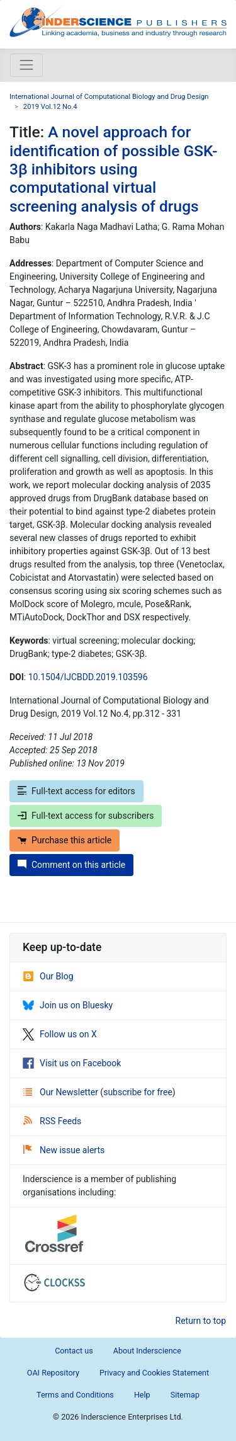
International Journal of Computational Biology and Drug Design (108, 97)
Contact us (74, 1350)
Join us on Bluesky (68, 1005)
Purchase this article (64, 840)
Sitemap (185, 1394)
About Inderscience (147, 1350)
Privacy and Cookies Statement (154, 1372)
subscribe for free (137, 1092)
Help (142, 1394)
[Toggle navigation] (26, 65)
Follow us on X (60, 1034)
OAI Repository (53, 1372)
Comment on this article (71, 865)
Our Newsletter (61, 1092)
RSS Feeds (52, 1121)
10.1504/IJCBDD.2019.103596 (88, 677)
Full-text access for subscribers (86, 816)
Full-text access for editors (76, 791)
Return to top (201, 1321)
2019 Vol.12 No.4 (50, 107)
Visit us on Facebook (72, 1063)
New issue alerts (63, 1150)
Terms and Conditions (75, 1394)
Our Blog (48, 976)
